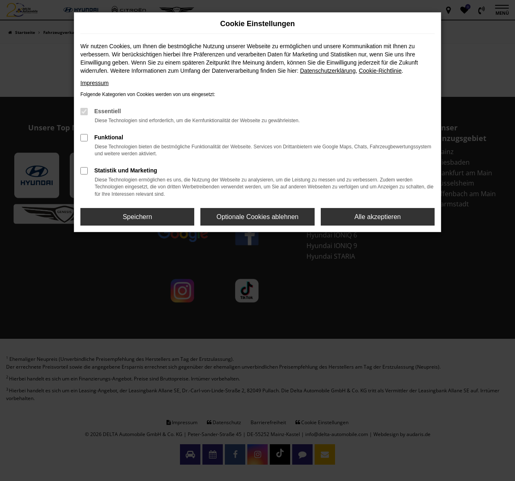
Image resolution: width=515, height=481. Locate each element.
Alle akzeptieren (377, 216)
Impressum (94, 83)
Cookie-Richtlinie (380, 70)
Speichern (137, 216)
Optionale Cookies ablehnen (257, 216)
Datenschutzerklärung (327, 70)
